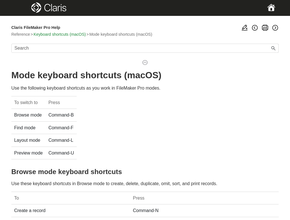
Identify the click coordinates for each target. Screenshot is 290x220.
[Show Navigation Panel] (24, 8)
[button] (273, 48)
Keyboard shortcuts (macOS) (59, 34)
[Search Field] (145, 48)
